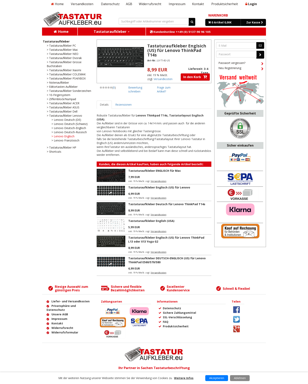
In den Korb (195, 77)
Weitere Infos (183, 378)
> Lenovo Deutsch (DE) (66, 120)
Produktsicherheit (224, 4)
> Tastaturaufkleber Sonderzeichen (69, 91)
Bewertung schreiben (135, 89)
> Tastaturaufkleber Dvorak (64, 58)
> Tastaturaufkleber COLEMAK (66, 74)
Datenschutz (110, 4)
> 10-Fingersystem (58, 95)
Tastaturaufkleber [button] (111, 31)
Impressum (177, 4)
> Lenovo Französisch (65, 140)
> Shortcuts (54, 151)
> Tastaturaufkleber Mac (62, 50)
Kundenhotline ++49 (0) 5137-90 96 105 (180, 32)
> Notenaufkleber (58, 82)
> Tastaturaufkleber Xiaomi (64, 70)
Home (57, 4)
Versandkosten (82, 4)
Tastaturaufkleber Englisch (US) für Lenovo (159, 187)
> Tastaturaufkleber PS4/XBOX (66, 78)
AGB (129, 4)
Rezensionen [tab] (123, 104)
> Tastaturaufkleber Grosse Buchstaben (64, 64)
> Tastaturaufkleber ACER (63, 103)
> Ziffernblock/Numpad (61, 99)
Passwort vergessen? (240, 63)
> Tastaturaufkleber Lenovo (64, 115)
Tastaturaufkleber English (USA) (151, 221)
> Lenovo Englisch (62, 136)
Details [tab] (104, 104)
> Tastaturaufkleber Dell (62, 111)
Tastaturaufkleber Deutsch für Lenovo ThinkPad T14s (166, 204)
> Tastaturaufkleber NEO (62, 54)
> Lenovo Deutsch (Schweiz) (69, 124)
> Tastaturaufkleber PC (61, 45)
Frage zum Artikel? (163, 89)
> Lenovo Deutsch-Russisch (69, 132)
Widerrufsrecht (150, 4)
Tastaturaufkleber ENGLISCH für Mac (154, 171)
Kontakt (198, 4)
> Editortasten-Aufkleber (62, 87)
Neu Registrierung (240, 68)
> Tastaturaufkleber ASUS (63, 107)
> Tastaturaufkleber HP (61, 147)
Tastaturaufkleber (56, 41)
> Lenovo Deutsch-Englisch (68, 128)
